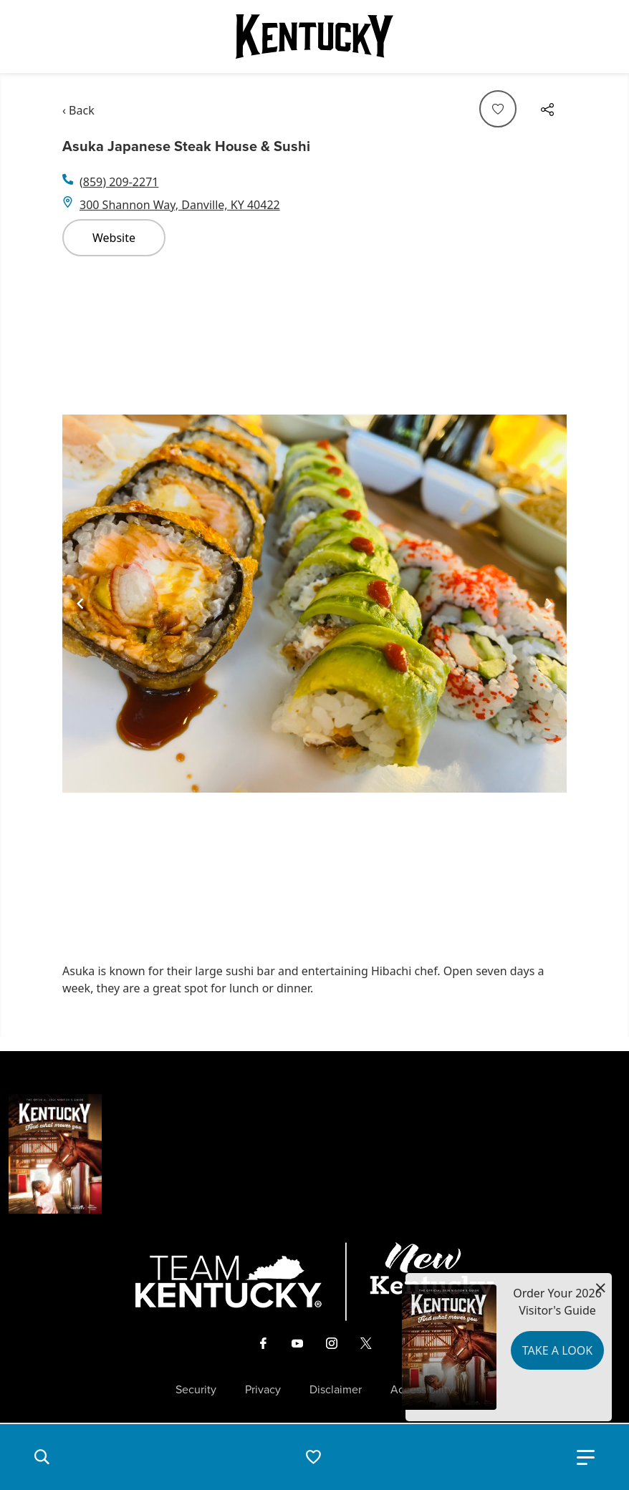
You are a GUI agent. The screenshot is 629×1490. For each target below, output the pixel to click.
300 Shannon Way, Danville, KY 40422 (180, 205)
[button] (41, 1457)
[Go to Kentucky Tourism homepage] (314, 36)
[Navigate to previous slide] (80, 603)
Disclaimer (335, 1389)
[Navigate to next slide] (549, 603)
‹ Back (78, 110)
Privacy (263, 1389)
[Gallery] (314, 604)
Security (196, 1389)
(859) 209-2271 (119, 182)
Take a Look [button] (557, 1350)
